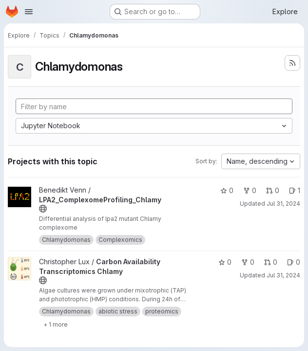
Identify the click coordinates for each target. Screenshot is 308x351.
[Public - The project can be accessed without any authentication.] (43, 209)
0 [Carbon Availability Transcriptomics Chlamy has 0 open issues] (293, 262)
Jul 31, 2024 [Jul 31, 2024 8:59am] (283, 203)
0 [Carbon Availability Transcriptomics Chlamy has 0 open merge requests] (270, 262)
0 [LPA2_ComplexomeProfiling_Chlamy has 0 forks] (249, 190)
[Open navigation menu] (29, 12)
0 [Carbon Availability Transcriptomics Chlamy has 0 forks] (247, 262)
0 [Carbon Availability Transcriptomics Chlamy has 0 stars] (224, 262)
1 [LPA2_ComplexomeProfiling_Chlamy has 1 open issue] (294, 190)
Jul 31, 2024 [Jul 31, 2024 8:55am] (283, 275)
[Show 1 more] (55, 324)
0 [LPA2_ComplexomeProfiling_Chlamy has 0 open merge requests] (272, 190)
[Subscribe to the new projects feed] (292, 63)
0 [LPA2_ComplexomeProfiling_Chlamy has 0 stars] (226, 190)
